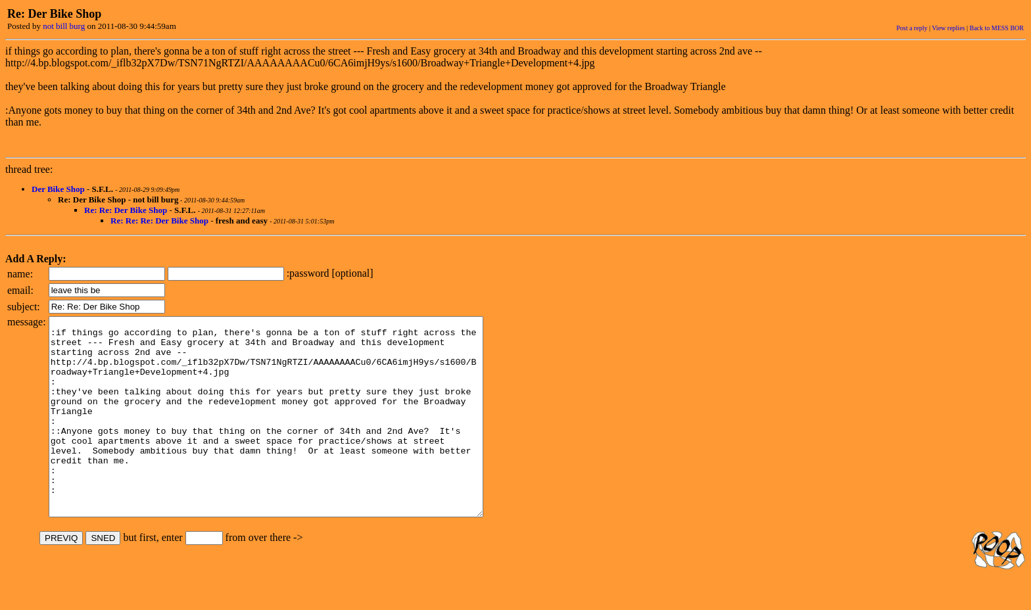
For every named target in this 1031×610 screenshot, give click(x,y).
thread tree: (29, 169)
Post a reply (911, 28)
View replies (948, 28)
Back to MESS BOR (996, 28)
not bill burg (64, 26)
